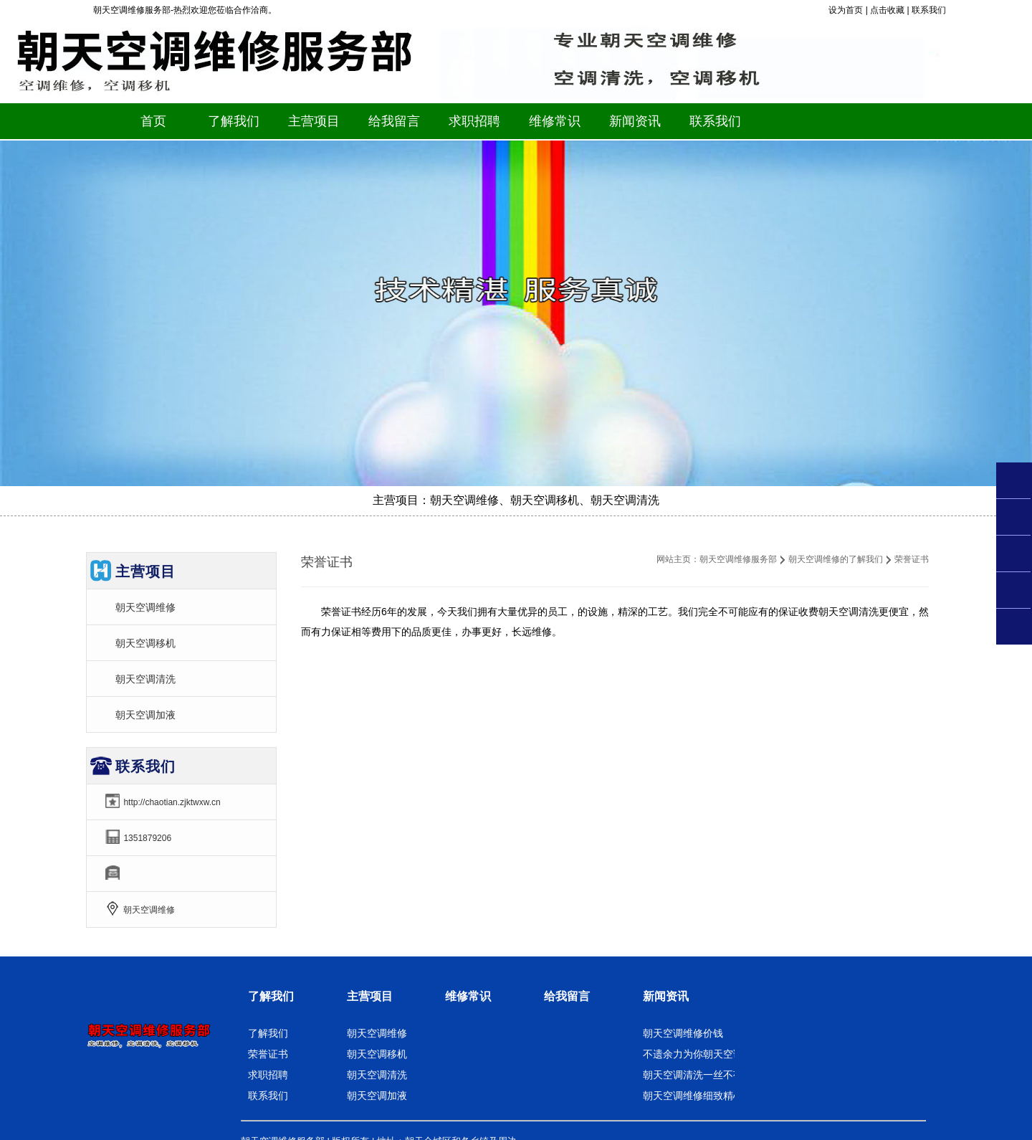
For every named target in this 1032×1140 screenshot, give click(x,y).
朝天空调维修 (145, 607)
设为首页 (845, 10)
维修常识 (468, 996)
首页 (153, 121)
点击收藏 (887, 10)
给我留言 (567, 996)
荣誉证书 (268, 1054)
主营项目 (370, 996)
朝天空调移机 (145, 643)
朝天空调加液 (145, 715)
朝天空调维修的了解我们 (835, 559)
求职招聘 (268, 1074)
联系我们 (929, 10)
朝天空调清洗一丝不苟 (693, 1074)
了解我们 (271, 996)
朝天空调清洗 (145, 679)
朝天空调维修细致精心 (693, 1095)
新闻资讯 (666, 996)
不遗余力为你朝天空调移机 (703, 1054)
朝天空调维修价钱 (683, 1033)
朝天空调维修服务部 (738, 559)
